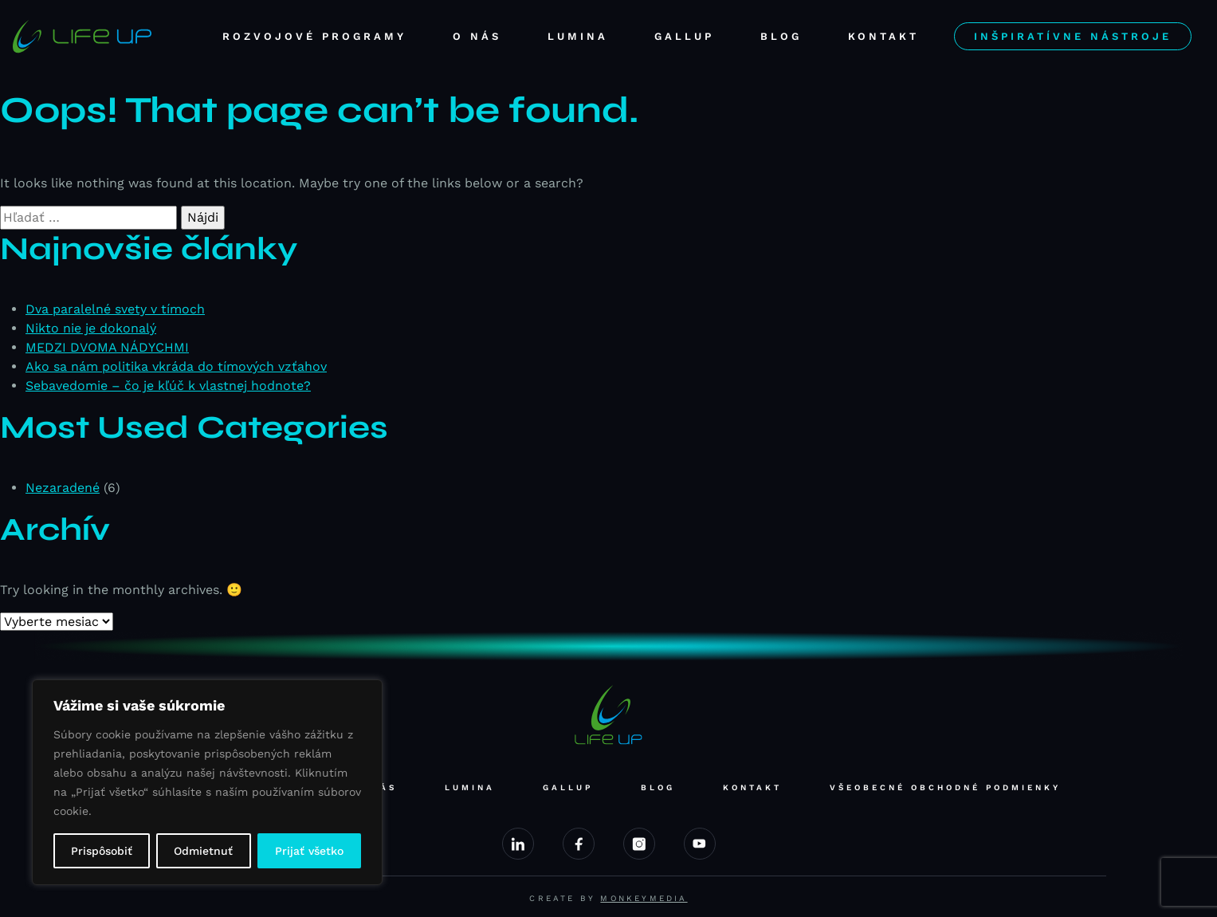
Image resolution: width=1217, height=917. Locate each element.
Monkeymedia (643, 898)
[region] (207, 782)
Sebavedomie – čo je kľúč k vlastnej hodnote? (168, 385)
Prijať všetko (309, 850)
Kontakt (883, 36)
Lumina (578, 36)
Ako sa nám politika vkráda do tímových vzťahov (176, 366)
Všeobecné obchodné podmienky (945, 787)
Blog (781, 36)
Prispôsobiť (101, 850)
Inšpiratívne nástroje (1073, 36)
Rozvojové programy (314, 36)
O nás (477, 36)
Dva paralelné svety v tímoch (115, 309)
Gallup (684, 36)
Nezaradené (63, 487)
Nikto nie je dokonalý (91, 328)
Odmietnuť (203, 850)
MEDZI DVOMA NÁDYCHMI (107, 347)
